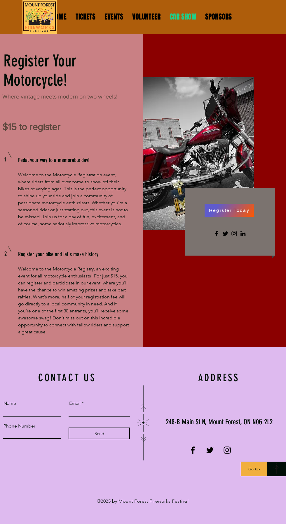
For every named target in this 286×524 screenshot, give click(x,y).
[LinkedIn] (243, 233)
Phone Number (19, 426)
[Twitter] (225, 233)
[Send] (99, 433)
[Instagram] (234, 233)
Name (10, 403)
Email (75, 403)
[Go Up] (254, 469)
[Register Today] (229, 210)
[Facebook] (216, 233)
